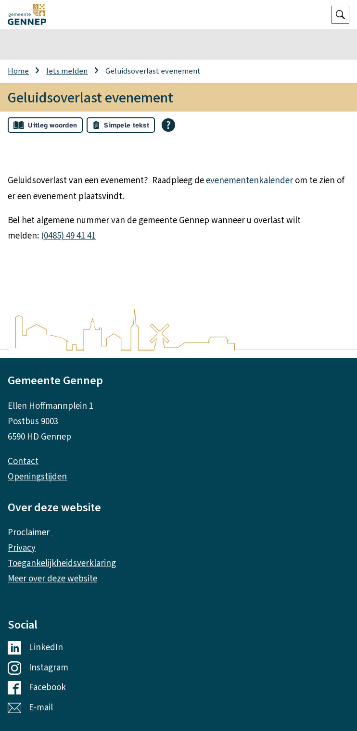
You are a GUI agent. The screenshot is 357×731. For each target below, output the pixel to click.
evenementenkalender (249, 180)
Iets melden (67, 71)
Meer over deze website (52, 578)
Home (18, 71)
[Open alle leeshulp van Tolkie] (168, 125)
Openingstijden (37, 476)
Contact (23, 461)
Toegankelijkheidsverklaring (62, 563)
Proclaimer (29, 532)
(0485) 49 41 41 (68, 235)
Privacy (22, 548)
